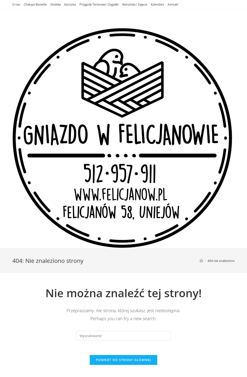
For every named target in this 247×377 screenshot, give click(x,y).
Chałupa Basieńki (35, 4)
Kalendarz (157, 4)
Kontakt (173, 4)
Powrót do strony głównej (123, 360)
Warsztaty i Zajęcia (134, 4)
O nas (16, 4)
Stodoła (55, 4)
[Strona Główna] (201, 261)
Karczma (70, 4)
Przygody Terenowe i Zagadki (99, 4)
